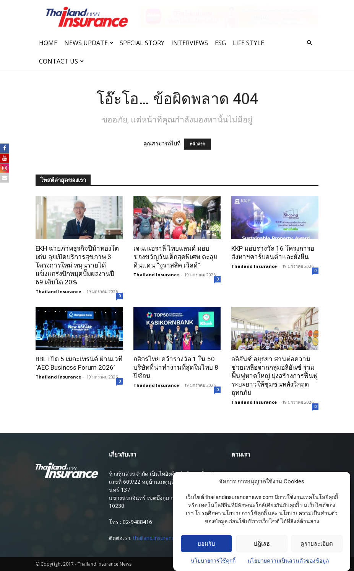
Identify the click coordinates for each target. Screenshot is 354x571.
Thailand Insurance (58, 291)
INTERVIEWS (189, 43)
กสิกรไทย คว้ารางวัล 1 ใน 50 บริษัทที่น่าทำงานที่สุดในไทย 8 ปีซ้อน (175, 367)
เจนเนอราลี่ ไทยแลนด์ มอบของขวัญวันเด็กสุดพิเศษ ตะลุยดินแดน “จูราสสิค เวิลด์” (175, 257)
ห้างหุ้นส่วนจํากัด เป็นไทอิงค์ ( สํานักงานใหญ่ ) (162, 473)
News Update (89, 43)
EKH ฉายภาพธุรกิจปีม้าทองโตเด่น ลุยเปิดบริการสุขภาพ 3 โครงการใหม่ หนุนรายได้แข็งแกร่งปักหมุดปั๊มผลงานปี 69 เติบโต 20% (77, 265)
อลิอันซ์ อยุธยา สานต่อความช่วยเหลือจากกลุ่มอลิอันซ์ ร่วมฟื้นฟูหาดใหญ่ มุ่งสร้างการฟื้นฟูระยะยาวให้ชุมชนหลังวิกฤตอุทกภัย (274, 375)
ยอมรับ (206, 544)
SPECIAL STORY (142, 43)
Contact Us (61, 61)
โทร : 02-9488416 (130, 521)
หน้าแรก (197, 144)
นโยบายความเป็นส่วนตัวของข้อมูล (288, 561)
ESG (220, 43)
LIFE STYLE (248, 43)
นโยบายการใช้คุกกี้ (213, 561)
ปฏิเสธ (261, 544)
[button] (309, 43)
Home (48, 43)
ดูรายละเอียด (316, 544)
